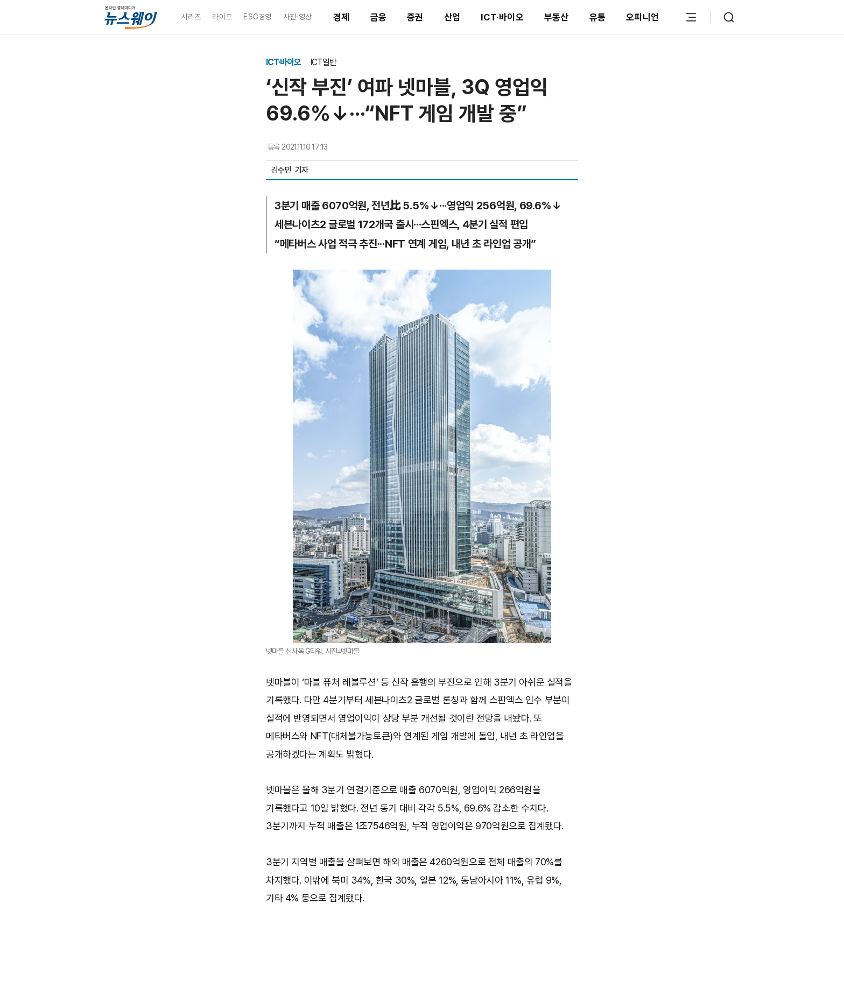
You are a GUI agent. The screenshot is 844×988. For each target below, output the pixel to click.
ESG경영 (257, 16)
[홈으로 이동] (130, 17)
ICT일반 (323, 62)
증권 (415, 17)
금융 (378, 17)
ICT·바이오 (502, 17)
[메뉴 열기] (691, 17)
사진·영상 (297, 16)
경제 (341, 17)
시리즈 (191, 16)
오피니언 (642, 17)
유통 (597, 17)
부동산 (556, 17)
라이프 (222, 16)
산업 (452, 17)
